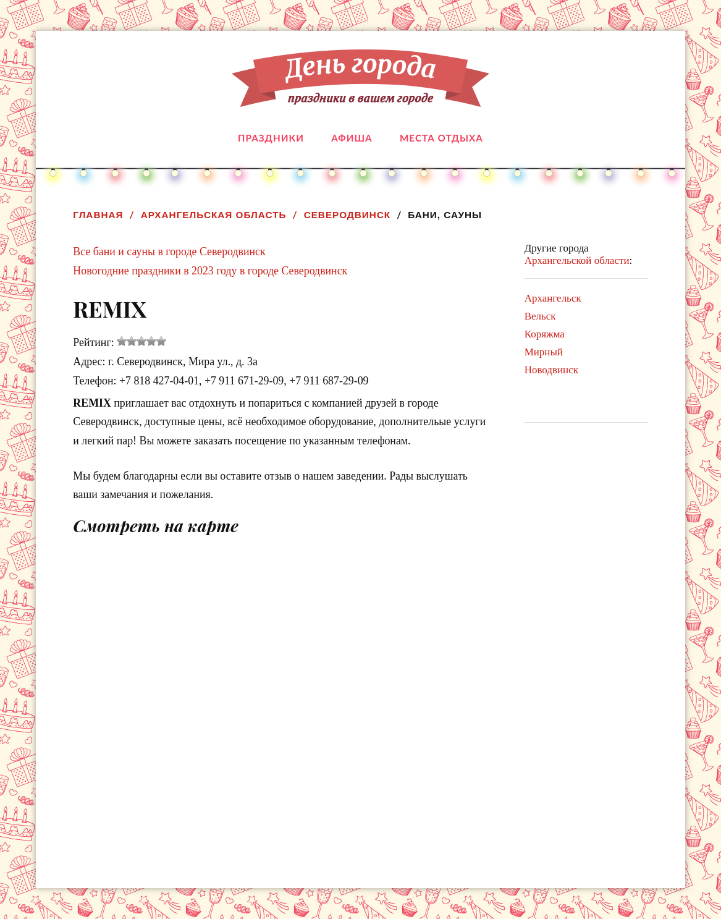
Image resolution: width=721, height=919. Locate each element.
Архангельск (553, 298)
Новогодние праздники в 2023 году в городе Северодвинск (210, 271)
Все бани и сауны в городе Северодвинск (169, 251)
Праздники (271, 137)
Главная (98, 215)
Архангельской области (577, 260)
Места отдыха (441, 137)
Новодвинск (551, 370)
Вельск (540, 316)
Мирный (544, 352)
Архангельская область (214, 215)
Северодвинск (347, 215)
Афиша (351, 137)
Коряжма (545, 334)
